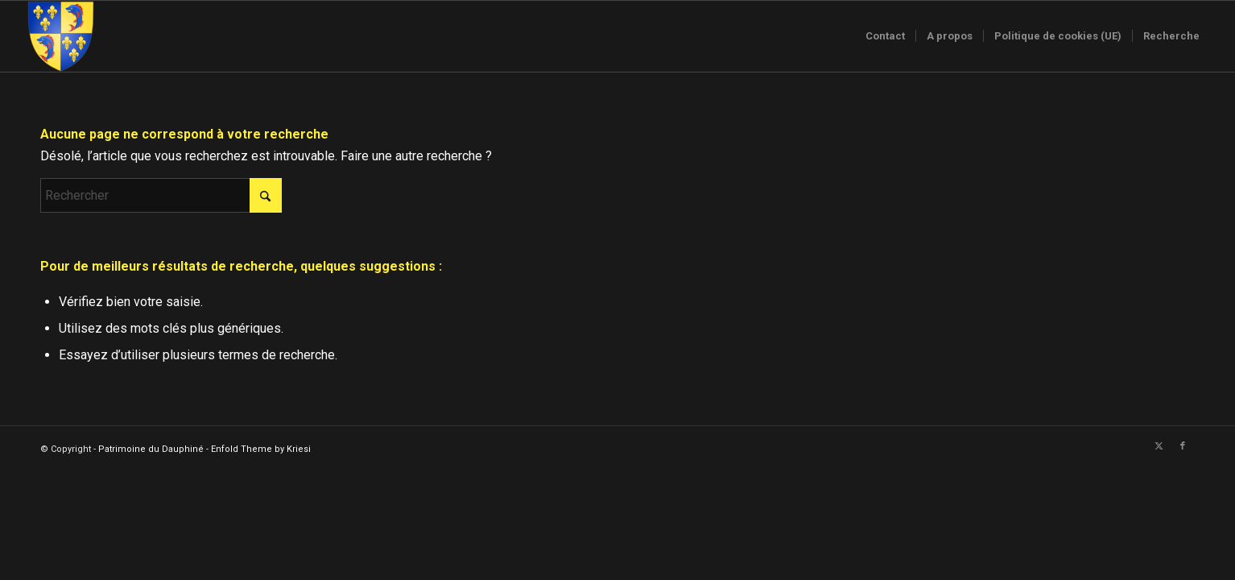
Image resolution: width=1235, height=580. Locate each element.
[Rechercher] (161, 195)
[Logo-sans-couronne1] (60, 36)
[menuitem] (885, 36)
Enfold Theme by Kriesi (261, 449)
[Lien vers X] (1158, 446)
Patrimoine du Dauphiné (151, 449)
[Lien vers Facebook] (1183, 446)
